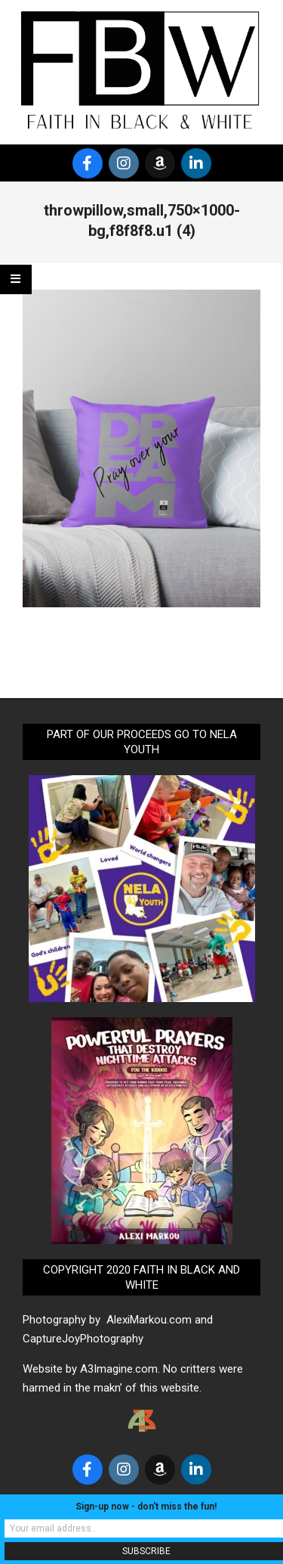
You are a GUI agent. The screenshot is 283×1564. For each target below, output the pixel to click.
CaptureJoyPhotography (83, 1338)
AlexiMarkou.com (149, 1320)
